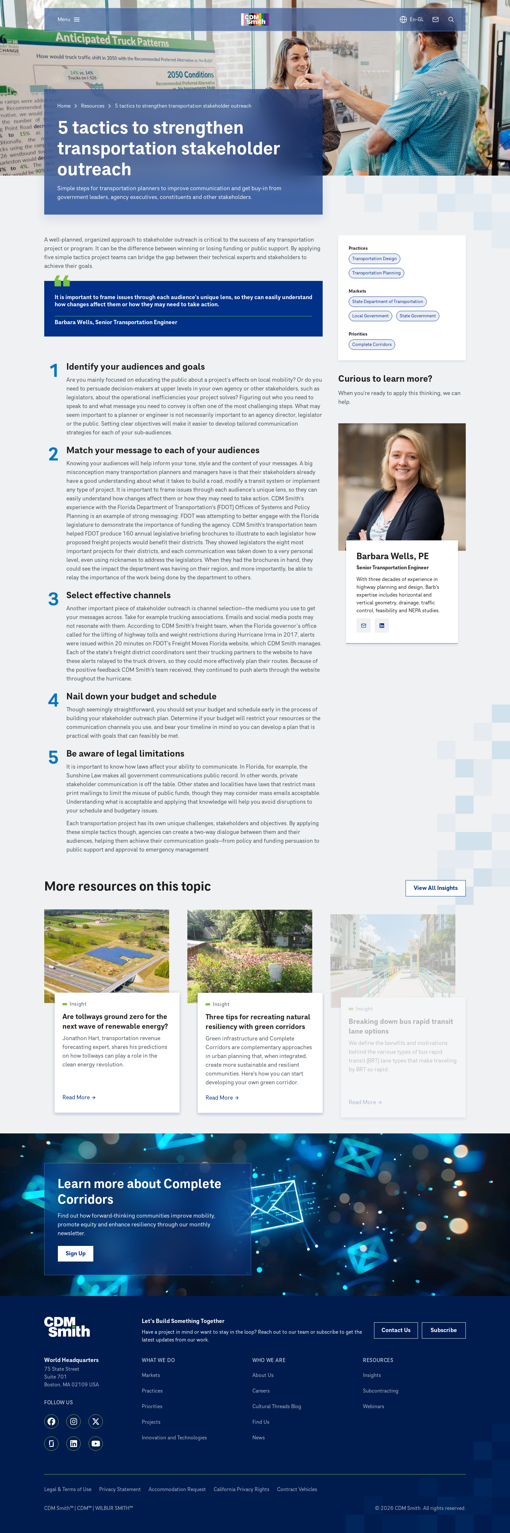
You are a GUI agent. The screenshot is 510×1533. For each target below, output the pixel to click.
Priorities (152, 1406)
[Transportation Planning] (376, 273)
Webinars (373, 1406)
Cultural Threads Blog (276, 1406)
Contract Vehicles (297, 1489)
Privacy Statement (120, 1489)
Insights (372, 1375)
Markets (151, 1375)
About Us (263, 1375)
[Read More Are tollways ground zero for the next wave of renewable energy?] (117, 1099)
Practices (152, 1390)
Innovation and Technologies (174, 1437)
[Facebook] (51, 1421)
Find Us (260, 1422)
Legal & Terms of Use (67, 1489)
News (258, 1437)
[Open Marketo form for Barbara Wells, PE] (363, 625)
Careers (261, 1390)
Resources (92, 106)
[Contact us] (435, 19)
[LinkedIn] (73, 1443)
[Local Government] (370, 316)
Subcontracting (380, 1390)
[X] (95, 1421)
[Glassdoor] (51, 1443)
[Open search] (451, 19)
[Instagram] (73, 1421)
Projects (151, 1422)
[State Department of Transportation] (388, 302)
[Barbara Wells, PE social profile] (382, 625)
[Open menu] (69, 19)
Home (64, 106)
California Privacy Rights (241, 1489)
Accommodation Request (177, 1489)
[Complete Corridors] (372, 344)
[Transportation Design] (374, 259)
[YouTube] (95, 1443)
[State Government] (417, 316)
